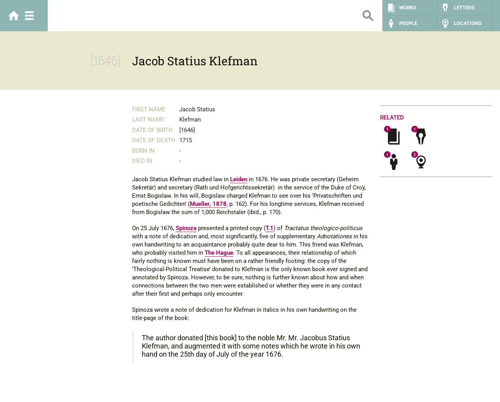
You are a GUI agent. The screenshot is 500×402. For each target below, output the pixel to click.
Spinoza (186, 228)
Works (407, 8)
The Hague (219, 252)
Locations (468, 23)
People (408, 23)
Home (14, 15)
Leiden (238, 179)
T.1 (269, 228)
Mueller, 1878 (208, 203)
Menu (29, 15)
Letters (464, 8)
